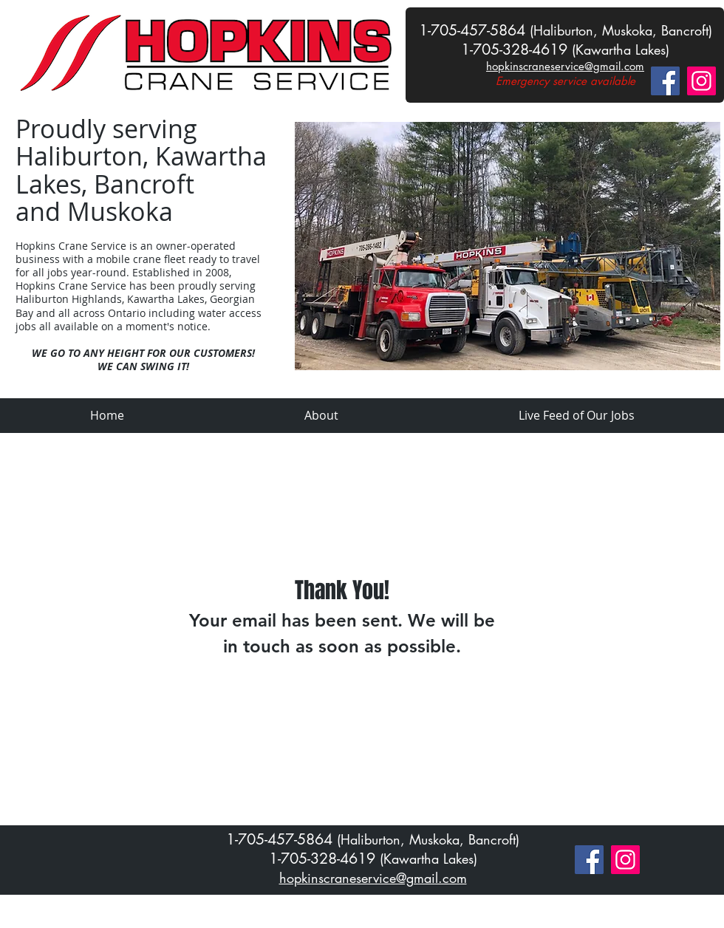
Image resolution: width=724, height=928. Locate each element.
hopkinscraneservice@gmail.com (565, 66)
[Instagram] (701, 80)
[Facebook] (665, 80)
